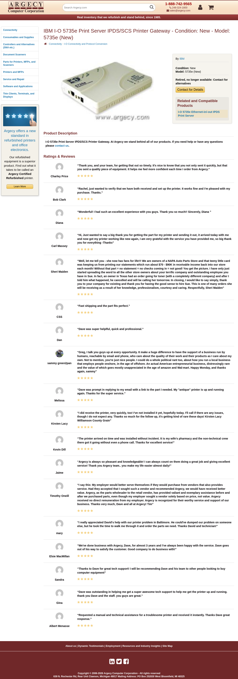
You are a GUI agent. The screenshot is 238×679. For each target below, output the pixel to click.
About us (71, 646)
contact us (62, 145)
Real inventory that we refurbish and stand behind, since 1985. (119, 17)
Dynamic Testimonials (91, 646)
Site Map (167, 646)
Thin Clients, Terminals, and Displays (18, 95)
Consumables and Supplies (18, 37)
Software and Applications (18, 86)
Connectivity (10, 30)
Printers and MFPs (13, 72)
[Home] (45, 44)
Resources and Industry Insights (141, 646)
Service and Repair (13, 79)
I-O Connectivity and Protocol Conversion (85, 44)
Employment (113, 646)
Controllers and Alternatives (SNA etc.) (19, 46)
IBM (182, 58)
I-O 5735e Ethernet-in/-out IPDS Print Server (199, 113)
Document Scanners (14, 54)
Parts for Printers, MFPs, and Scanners (19, 63)
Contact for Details (190, 89)
